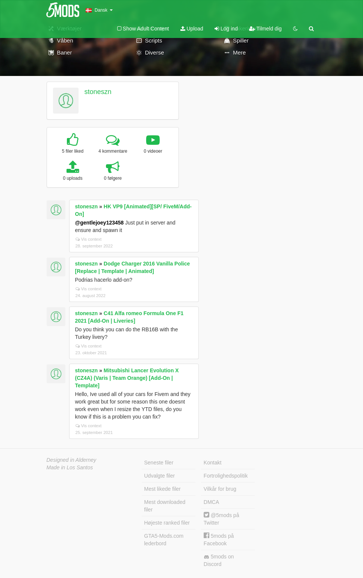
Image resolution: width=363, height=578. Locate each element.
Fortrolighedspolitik (226, 476)
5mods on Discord (219, 560)
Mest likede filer (162, 489)
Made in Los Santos (70, 467)
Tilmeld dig (265, 29)
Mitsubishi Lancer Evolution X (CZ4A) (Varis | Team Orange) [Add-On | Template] (127, 377)
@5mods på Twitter (221, 519)
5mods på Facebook (219, 539)
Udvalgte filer (159, 476)
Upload (191, 29)
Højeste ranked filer (167, 523)
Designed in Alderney (72, 460)
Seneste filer (159, 463)
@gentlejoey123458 (99, 223)
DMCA (211, 502)
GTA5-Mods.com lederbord (164, 539)
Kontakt (212, 463)
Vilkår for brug (220, 489)
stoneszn (97, 92)
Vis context (89, 239)
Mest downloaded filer (165, 506)
